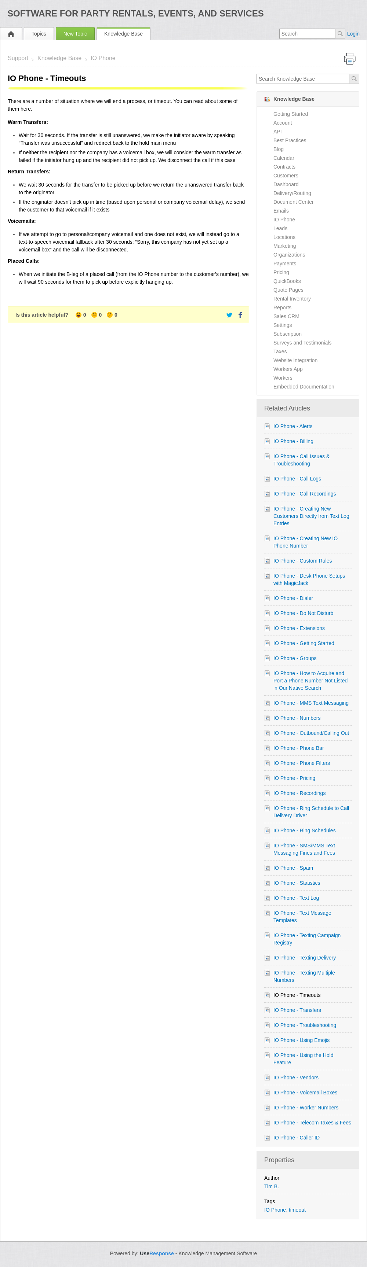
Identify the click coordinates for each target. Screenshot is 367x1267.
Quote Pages (288, 290)
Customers (285, 175)
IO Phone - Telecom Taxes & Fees (312, 1123)
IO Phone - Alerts (293, 426)
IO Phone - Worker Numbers (305, 1108)
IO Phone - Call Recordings (304, 494)
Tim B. (271, 1186)
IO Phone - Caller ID (296, 1138)
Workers (282, 378)
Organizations (289, 255)
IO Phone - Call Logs (297, 479)
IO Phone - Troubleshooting (304, 1025)
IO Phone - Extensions (299, 628)
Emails (281, 211)
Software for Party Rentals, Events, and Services (135, 13)
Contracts (284, 167)
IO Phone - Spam (293, 868)
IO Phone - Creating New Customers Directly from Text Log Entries (311, 516)
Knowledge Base (123, 34)
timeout (297, 1210)
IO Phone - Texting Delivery (304, 958)
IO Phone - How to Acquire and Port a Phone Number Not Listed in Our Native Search (310, 680)
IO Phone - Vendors (296, 1077)
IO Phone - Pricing (294, 778)
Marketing (284, 246)
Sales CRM (286, 316)
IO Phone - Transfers (297, 1010)
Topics (39, 34)
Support (18, 58)
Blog (278, 149)
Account (282, 123)
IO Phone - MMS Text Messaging (311, 703)
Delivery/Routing (292, 193)
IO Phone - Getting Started (303, 643)
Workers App (288, 369)
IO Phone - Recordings (299, 793)
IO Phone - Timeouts (296, 995)
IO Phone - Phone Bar (298, 748)
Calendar (283, 158)
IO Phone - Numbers (296, 718)
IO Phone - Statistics (296, 883)
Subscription (287, 334)
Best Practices (289, 140)
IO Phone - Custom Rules (302, 561)
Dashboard (286, 184)
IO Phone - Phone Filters (301, 763)
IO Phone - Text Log (296, 898)
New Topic (75, 34)
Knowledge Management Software (217, 1253)
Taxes (280, 351)
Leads (280, 228)
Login (353, 34)
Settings (282, 325)
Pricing (281, 272)
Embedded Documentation (303, 387)
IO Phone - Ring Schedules (304, 830)
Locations (284, 237)
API (277, 132)
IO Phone (103, 58)
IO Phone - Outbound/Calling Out (311, 733)
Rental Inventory (292, 299)
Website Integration (295, 360)
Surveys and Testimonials (302, 343)
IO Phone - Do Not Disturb (303, 613)
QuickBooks (287, 281)
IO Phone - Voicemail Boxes (305, 1092)
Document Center (293, 202)
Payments (284, 263)
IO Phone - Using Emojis (301, 1040)
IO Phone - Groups (295, 658)
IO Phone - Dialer (293, 598)
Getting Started (290, 114)
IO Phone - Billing (293, 441)
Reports (282, 307)
